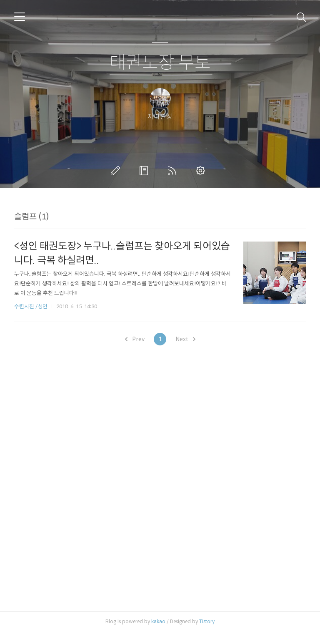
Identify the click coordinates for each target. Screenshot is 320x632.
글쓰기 (117, 170)
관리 (202, 170)
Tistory (207, 621)
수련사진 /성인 (31, 306)
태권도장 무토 (160, 63)
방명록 (145, 170)
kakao (158, 621)
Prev (135, 339)
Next (185, 339)
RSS (174, 170)
